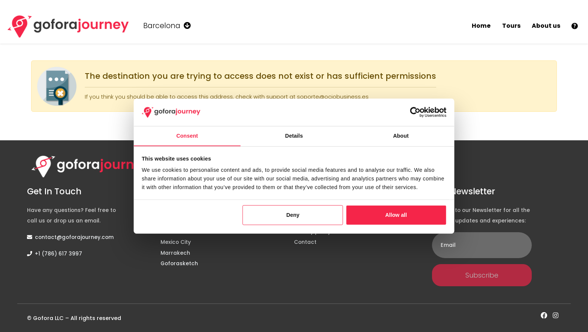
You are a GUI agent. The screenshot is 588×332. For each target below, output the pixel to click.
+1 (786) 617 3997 (58, 253)
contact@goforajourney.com (74, 237)
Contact (305, 242)
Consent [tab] (187, 136)
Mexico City (175, 242)
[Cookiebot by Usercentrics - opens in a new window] (415, 112)
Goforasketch (179, 263)
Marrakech (175, 253)
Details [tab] (294, 136)
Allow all (396, 215)
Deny (293, 215)
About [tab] (401, 136)
